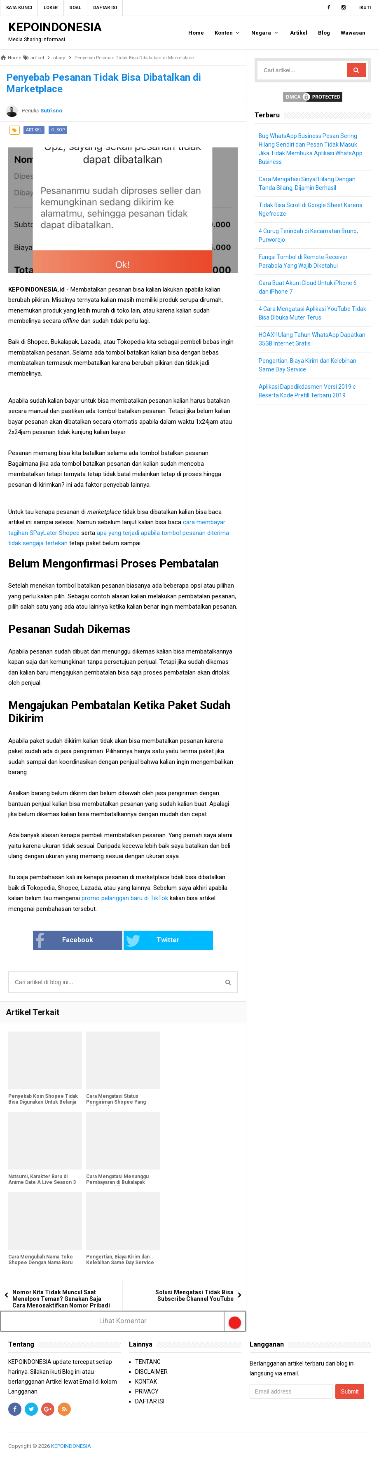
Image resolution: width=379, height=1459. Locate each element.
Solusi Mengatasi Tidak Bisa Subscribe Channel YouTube (194, 1295)
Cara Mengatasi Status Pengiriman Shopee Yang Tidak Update (116, 1102)
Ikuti (365, 7)
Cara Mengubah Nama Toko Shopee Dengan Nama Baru (40, 1259)
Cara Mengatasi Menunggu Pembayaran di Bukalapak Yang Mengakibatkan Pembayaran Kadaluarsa (117, 1185)
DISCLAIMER (151, 1371)
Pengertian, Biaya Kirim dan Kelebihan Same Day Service (120, 1259)
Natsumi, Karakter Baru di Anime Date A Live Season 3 (42, 1179)
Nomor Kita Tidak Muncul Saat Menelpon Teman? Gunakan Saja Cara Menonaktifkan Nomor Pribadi (61, 1299)
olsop (58, 130)
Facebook (74, 941)
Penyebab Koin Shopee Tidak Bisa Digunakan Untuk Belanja (43, 1099)
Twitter (149, 941)
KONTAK (146, 1381)
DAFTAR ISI (149, 1401)
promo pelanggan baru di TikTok (125, 898)
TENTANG (148, 1362)
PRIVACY (147, 1391)
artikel (34, 130)
